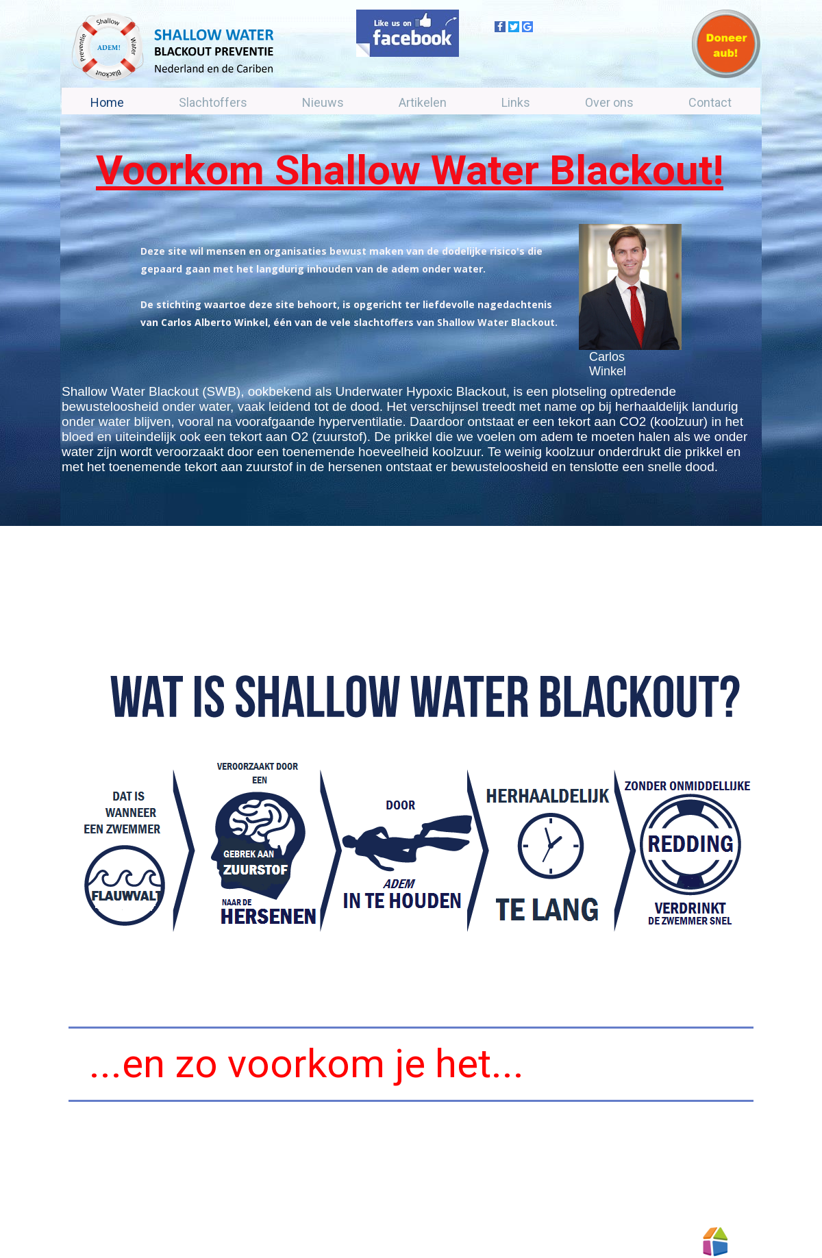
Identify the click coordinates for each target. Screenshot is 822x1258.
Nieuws (323, 102)
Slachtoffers (213, 102)
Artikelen (423, 102)
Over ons (609, 102)
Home (107, 102)
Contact (710, 102)
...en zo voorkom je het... (306, 1063)
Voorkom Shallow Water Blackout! (409, 170)
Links (515, 102)
